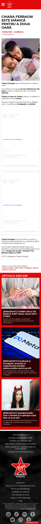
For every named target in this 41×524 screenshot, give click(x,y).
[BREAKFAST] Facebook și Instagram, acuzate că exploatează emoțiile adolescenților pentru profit (17, 364)
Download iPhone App (20, 441)
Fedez (21, 268)
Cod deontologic (20, 495)
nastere (5, 270)
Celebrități (7, 32)
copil (16, 268)
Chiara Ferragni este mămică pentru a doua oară (17, 22)
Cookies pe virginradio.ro (20, 452)
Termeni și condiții (21, 492)
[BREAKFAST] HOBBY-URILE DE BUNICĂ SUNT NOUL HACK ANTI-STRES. (20, 314)
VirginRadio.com (20, 435)
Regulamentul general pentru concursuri (20, 448)
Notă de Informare (20, 489)
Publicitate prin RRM (20, 498)
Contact (20, 483)
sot (14, 270)
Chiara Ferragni (8, 268)
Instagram (28, 268)
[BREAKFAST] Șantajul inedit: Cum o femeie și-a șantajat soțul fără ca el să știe (19, 415)
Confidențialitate (32, 522)
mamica (36, 268)
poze (11, 270)
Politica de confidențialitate (20, 486)
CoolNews (18, 32)
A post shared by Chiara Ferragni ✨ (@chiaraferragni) (20, 166)
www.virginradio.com (28, 509)
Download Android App (20, 438)
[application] (34, 4)
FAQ (20, 501)
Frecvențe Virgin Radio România (20, 444)
